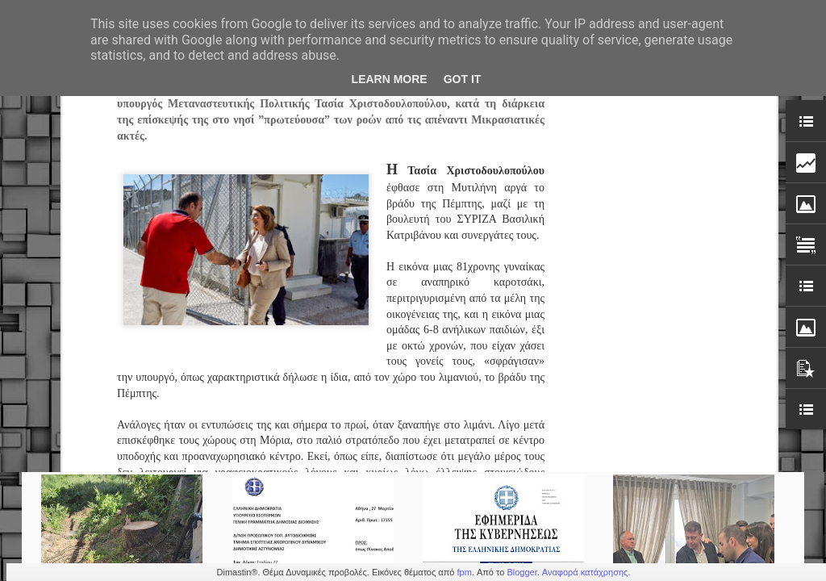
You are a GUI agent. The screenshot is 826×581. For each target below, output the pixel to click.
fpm (464, 572)
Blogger (521, 572)
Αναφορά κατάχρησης (585, 572)
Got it (463, 79)
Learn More (390, 79)
